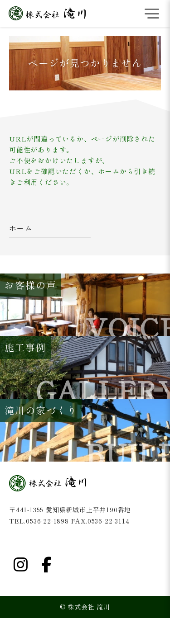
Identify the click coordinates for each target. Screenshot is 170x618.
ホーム (20, 228)
